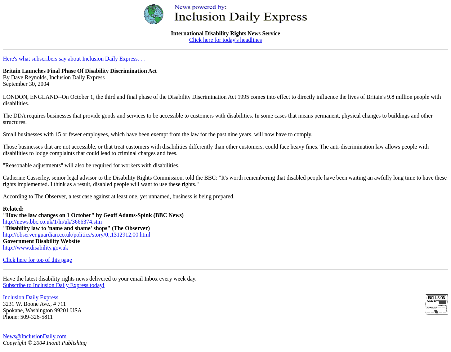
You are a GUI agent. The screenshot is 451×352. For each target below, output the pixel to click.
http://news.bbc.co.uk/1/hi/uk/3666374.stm (52, 222)
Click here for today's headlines (225, 40)
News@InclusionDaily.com (35, 336)
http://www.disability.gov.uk (35, 248)
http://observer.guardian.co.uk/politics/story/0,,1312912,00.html (76, 235)
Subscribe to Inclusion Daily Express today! (53, 285)
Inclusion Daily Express (30, 297)
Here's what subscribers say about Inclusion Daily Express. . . (74, 59)
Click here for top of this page (37, 260)
